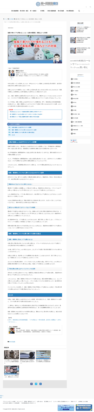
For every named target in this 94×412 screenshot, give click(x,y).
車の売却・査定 (24, 10)
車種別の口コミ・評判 (78, 125)
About (10, 68)
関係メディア (74, 401)
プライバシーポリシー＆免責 (9, 401)
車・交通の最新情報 (77, 121)
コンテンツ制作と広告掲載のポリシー (61, 401)
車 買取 (42, 10)
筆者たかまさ (20, 71)
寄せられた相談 (76, 86)
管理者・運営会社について (29, 401)
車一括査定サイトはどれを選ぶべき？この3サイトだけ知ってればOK (26, 114)
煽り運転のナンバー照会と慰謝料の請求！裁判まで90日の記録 (24, 116)
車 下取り (75, 94)
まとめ (13, 134)
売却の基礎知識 (52, 10)
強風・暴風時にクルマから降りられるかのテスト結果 (24, 129)
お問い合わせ (40, 401)
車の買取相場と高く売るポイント (29, 403)
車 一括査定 (33, 10)
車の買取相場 (70, 10)
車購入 (74, 133)
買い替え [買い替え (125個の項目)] (84, 67)
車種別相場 (75, 129)
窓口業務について (48, 401)
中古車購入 (75, 79)
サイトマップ (20, 401)
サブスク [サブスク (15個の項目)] (85, 64)
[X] (86, 6)
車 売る (74, 102)
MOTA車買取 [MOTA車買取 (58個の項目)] (79, 61)
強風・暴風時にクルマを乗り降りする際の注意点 (23, 132)
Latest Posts (16, 68)
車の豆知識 (61, 10)
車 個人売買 (75, 98)
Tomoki (18, 328)
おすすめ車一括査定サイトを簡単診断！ (11, 403)
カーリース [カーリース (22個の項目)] (80, 64)
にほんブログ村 (73, 142)
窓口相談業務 (14, 10)
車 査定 (74, 106)
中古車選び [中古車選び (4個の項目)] (78, 67)
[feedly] (90, 6)
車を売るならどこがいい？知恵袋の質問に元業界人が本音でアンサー (26, 111)
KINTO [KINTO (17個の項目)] (72, 61)
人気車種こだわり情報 (83, 401)
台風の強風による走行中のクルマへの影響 (21, 127)
